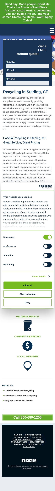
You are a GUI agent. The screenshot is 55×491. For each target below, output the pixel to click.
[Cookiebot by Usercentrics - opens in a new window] (39, 186)
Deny (27, 302)
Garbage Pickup (21, 437)
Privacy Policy (34, 444)
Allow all (27, 285)
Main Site (18, 435)
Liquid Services (37, 442)
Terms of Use (29, 447)
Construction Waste (22, 439)
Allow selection (27, 294)
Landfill (39, 439)
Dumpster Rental (33, 435)
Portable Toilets (19, 442)
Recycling (36, 437)
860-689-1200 (31, 417)
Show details (39, 276)
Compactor (19, 444)
